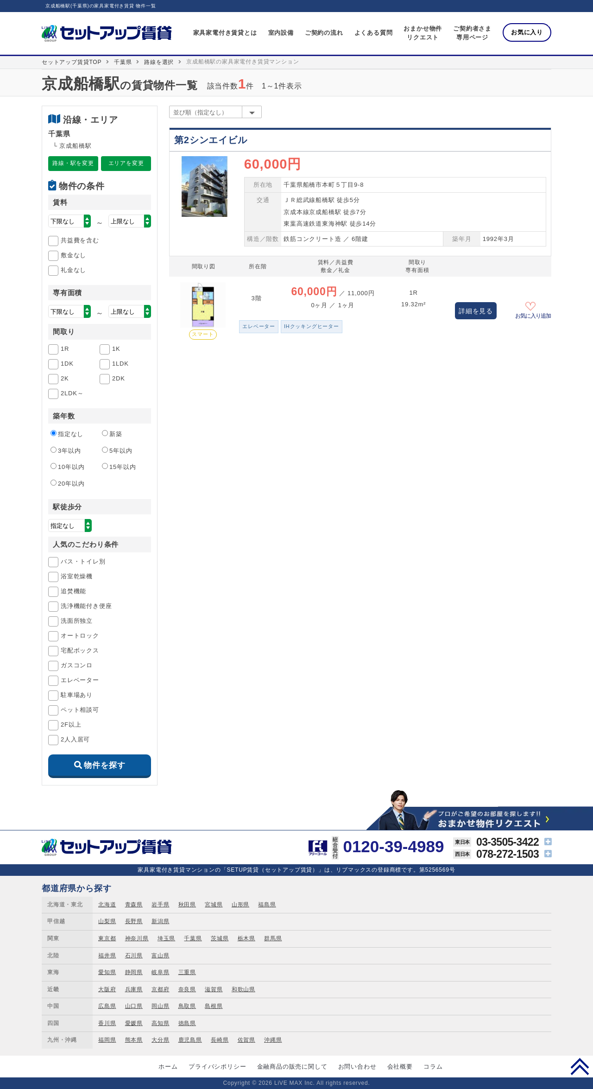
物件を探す (104, 765)
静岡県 (134, 972)
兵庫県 (134, 989)
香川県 (107, 1023)
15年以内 (119, 466)
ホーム (167, 1066)
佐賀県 (246, 1040)
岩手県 (160, 904)
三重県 (187, 972)
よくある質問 (373, 32)
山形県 (240, 904)
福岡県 (107, 1040)
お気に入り (527, 32)
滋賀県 (213, 989)
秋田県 (187, 904)
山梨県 (107, 921)
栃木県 (246, 938)
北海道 (107, 904)
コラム (432, 1066)
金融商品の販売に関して (292, 1066)
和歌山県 (243, 989)
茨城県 (219, 938)
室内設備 (281, 32)
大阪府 (107, 989)
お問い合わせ (357, 1066)
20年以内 (67, 483)
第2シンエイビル (210, 140)
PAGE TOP (579, 1066)
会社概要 (400, 1066)
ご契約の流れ (324, 32)
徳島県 (187, 1023)
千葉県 (123, 62)
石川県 (134, 955)
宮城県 (213, 904)
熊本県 (134, 1040)
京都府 (160, 989)
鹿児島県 (190, 1040)
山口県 (134, 1006)
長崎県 (219, 1040)
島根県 (213, 1006)
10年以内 (67, 466)
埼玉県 (166, 938)
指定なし (66, 433)
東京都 (107, 938)
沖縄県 (273, 1040)
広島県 (107, 1006)
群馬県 (273, 938)
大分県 (160, 1040)
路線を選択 (159, 62)
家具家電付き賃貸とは (225, 32)
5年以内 (117, 450)
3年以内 (65, 450)
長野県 (134, 921)
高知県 (160, 1023)
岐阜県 (160, 972)
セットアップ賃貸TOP (71, 62)
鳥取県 (187, 1006)
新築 (112, 433)
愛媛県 (134, 1023)
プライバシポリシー (217, 1066)
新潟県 (160, 921)
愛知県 (107, 972)
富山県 (160, 955)
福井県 (107, 955)
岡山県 (160, 1006)
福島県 (267, 904)
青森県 (134, 904)
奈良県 (187, 989)
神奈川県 (137, 938)
